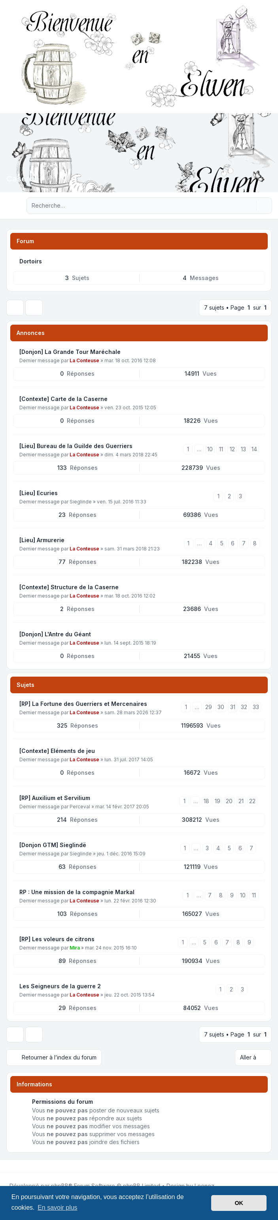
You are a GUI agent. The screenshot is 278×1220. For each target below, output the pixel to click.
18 (206, 801)
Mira (75, 948)
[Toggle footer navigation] (268, 1166)
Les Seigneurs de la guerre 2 (60, 986)
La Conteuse (84, 360)
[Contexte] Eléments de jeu (57, 750)
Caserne (22, 178)
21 (241, 801)
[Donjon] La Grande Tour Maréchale (70, 351)
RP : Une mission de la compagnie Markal (76, 892)
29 (208, 707)
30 (220, 707)
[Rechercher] (249, 205)
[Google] (26, 1165)
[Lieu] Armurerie (41, 540)
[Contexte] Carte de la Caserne (63, 398)
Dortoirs (30, 261)
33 (256, 707)
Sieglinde (81, 502)
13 (243, 449)
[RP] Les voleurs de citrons (57, 939)
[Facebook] (7, 1165)
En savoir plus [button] (58, 1207)
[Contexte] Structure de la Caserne (69, 587)
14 (254, 449)
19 (217, 801)
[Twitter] (14, 1165)
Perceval (80, 807)
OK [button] (239, 1203)
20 (229, 801)
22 (252, 801)
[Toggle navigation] (268, 56)
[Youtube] (20, 1165)
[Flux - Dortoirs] (258, 261)
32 (244, 707)
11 (221, 449)
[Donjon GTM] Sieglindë (52, 845)
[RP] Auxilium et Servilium (54, 797)
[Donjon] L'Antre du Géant (55, 634)
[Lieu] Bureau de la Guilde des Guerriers (75, 446)
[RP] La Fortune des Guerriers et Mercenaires (83, 703)
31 (232, 707)
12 (232, 449)
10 (210, 449)
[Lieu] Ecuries (38, 493)
